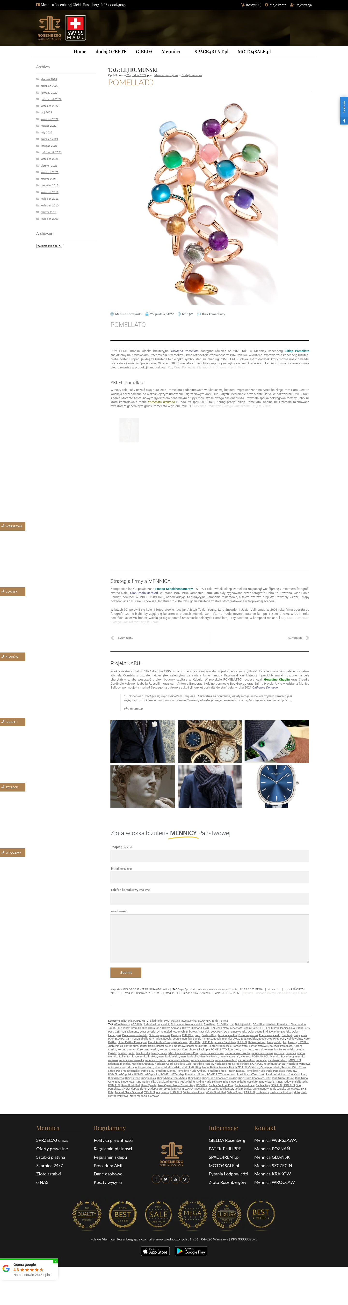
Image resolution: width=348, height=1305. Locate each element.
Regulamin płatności (113, 1148)
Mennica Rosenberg (282, 1056)
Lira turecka (143, 1053)
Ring (303, 1074)
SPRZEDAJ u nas (52, 1140)
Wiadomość (118, 911)
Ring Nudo (194, 1077)
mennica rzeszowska (131, 1060)
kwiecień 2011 (49, 198)
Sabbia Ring (263, 1085)
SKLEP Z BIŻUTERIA (250, 989)
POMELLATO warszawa (221, 1074)
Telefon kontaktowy (130, 890)
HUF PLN (207, 1042)
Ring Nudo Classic (283, 1077)
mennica (279, 1053)
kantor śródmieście (220, 1045)
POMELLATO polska (120, 1074)
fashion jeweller (227, 1035)
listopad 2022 (49, 92)
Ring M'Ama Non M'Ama (172, 1077)
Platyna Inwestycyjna (183, 1020)
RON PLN (114, 1085)
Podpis (121, 847)
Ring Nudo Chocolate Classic (219, 1077)
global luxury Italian (150, 1038)
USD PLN (176, 1092)
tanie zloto (293, 1088)
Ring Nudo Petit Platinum (181, 1081)
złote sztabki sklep (281, 1092)
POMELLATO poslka (146, 1074)
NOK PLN (256, 1063)
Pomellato (147, 1070)
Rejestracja (304, 5)
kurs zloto (247, 1049)
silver (125, 1088)
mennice (261, 1060)
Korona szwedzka (170, 1049)
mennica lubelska (168, 1056)
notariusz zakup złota (121, 1067)
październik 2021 (51, 152)
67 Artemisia (122, 1024)
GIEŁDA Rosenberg (227, 1140)
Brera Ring (154, 1027)
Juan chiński (115, 1045)
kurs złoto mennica (266, 1049)
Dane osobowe (108, 1173)
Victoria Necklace (193, 1092)
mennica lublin (189, 1056)
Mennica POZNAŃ (272, 1148)
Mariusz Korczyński (166, 75)
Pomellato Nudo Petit (259, 1070)
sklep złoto (156, 1088)
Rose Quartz (148, 1085)
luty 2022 (46, 132)
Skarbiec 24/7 (49, 1165)
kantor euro (131, 1045)
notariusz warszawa (299, 1063)
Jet (284, 1042)
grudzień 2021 (49, 138)
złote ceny (262, 1092)
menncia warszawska (237, 1053)
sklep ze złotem (138, 1088)
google (167, 1038)
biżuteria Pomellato (277, 1024)
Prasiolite (242, 1074)
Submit (125, 973)
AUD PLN (222, 1024)
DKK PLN (216, 1031)
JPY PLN (303, 1042)
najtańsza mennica (119, 1063)
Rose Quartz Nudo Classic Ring (176, 1085)
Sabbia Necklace (244, 1085)
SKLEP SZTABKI (230, 992)
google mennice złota (226, 1038)
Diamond (132, 1031)
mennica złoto (246, 1060)
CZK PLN (120, 1031)
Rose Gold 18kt (130, 1085)
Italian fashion (256, 1042)
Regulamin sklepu (110, 1157)
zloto (297, 1092)
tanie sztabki (277, 1088)
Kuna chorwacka (192, 1049)
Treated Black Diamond (129, 1092)
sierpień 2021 (49, 165)
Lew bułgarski (126, 1053)
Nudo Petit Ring (191, 1067)
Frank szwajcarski (269, 1035)
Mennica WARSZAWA (275, 1140)
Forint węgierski (248, 1035)
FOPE (136, 1020)
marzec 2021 (48, 178)
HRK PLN (194, 1042)
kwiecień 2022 (49, 119)
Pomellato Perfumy (284, 1070)
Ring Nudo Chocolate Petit (254, 1077)
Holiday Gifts (294, 1038)
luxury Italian (159, 1053)
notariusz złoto (144, 1067)
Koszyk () (253, 5)
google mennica (182, 1038)
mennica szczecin (155, 1060)
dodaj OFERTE (111, 51)
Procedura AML (108, 1165)
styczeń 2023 (49, 79)
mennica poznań (229, 1056)
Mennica (171, 51)
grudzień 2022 (49, 85)
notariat (268, 1063)
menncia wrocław (262, 1053)
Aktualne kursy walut (156, 1024)
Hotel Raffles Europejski (132, 1042)
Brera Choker (139, 1027)
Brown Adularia (171, 1027)
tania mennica (242, 1088)
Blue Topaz (123, 1027)
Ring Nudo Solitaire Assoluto (240, 1081)
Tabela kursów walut (206, 1088)
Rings (279, 1081)
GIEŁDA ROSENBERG (135, 989)
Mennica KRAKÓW (272, 1173)
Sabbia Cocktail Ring (221, 1085)
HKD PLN (279, 1038)
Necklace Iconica (203, 1063)
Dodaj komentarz (191, 75)
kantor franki (147, 1045)
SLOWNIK (204, 1020)
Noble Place (241, 1063)
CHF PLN (264, 1027)
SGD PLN (289, 1085)
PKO (166, 1020)
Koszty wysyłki (108, 1182)
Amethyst (209, 1024)
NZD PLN (241, 1067)
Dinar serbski (148, 1031)
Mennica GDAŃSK (272, 1157)
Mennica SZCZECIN (273, 1165)
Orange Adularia (270, 1067)
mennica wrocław (226, 1060)
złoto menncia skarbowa (144, 1095)
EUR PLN (188, 1035)
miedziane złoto (277, 1060)
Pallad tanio (155, 1020)
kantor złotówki (258, 1045)
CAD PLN (209, 1027)
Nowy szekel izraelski (167, 1067)
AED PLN (136, 1024)
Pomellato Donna (164, 1070)
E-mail (121, 868)
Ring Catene (132, 1077)
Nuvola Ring (226, 1067)
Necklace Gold (182, 1063)
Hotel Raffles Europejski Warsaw (167, 1042)
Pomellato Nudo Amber (191, 1070)
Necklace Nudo (224, 1063)
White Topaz (235, 1092)
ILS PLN (242, 1042)
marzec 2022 (48, 125)
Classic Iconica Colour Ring (287, 1027)
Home (80, 51)
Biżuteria (126, 1020)
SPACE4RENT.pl (212, 51)
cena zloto (236, 1027)
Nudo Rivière (210, 1067)
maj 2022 (46, 112)
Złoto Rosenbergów (227, 1182)
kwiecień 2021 (49, 172)
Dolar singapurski (159, 1035)
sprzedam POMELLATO (178, 1088)
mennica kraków (147, 1056)
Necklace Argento (142, 1063)
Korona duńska (126, 1049)
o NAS (42, 1182)
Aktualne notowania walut (186, 1024)
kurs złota (234, 1049)
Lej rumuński (287, 1049)
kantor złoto (240, 1045)
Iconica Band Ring (225, 1042)
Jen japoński (274, 1042)
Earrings (176, 1035)
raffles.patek (256, 1074)
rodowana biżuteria (295, 1081)
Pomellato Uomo (195, 1074)
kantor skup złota (196, 1045)
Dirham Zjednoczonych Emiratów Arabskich (183, 1031)
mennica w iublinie (178, 1060)
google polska (248, 1038)
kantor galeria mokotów (170, 1045)
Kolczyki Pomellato (280, 1045)
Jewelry (292, 1042)
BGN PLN (259, 1024)
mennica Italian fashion (122, 1056)
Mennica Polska (208, 1056)
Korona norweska (147, 1049)
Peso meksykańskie (128, 1070)
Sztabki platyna (50, 1157)
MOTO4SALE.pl (254, 51)
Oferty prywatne (52, 1148)
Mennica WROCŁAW (274, 1182)
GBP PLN (131, 1038)
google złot (265, 1038)
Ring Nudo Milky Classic (150, 1081)
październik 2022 (51, 99)
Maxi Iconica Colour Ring (183, 1053)
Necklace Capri (163, 1063)
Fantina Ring (209, 1035)
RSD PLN (201, 1085)
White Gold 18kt (216, 1092)
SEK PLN (276, 1085)
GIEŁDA (144, 51)
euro (197, 1035)
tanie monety (261, 1088)
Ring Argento (116, 1077)
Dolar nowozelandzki (134, 1035)
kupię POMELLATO (215, 1049)
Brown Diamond (192, 1027)
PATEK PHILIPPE (225, 1148)
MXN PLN (295, 1060)
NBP (144, 1020)
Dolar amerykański (235, 1031)
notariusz (279, 1063)
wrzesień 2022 (49, 105)
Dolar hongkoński (279, 1031)
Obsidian (253, 1067)
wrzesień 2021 (49, 158)
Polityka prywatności (113, 1140)
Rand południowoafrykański (283, 1074)
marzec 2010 (48, 211)
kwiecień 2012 (49, 192)
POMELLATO (130, 82)
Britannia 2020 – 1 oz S (148, 992)
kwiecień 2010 (49, 205)
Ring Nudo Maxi (125, 1081)
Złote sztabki (48, 1173)
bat (232, 1024)
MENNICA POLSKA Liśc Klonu (193, 992)
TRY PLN (149, 1092)
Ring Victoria (267, 1081)
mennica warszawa (202, 1060)
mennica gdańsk (295, 1053)
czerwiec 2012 (49, 185)
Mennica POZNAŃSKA (255, 1056)
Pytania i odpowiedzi (228, 1173)
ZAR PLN (249, 1092)
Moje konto (277, 5)
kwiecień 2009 (49, 218)
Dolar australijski (258, 1031)
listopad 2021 (49, 145)
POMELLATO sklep (172, 1074)
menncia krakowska (212, 1053)
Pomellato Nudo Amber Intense (225, 1070)
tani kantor (226, 1088)
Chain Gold (250, 1027)
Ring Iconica (148, 1077)
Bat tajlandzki (243, 1024)
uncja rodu (162, 1092)
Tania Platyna (220, 1020)
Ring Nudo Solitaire (210, 1081)
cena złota (222, 1027)
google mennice (202, 1038)
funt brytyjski (290, 1035)
